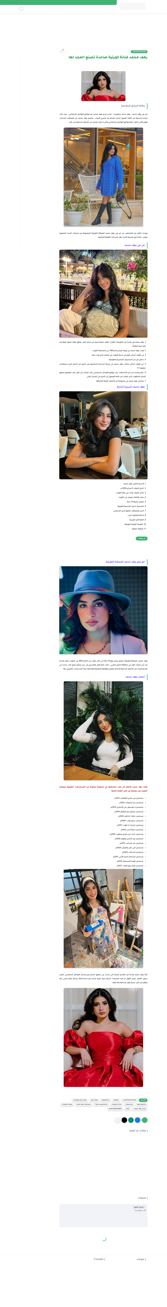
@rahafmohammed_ (139, 51)
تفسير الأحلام (108, 9)
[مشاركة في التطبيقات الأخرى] (117, 1120)
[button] (137, 1120)
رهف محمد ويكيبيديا (80, 1100)
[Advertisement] (83, 33)
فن (43, 9)
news (25, 2)
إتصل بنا (101, 2)
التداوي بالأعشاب (78, 9)
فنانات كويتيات (116, 1104)
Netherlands (51, 2)
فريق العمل (110, 2)
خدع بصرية (58, 9)
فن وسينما (129, 1104)
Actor (127, 1109)
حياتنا (67, 9)
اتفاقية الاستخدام (80, 2)
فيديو (38, 9)
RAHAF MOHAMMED (115, 1109)
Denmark (33, 2)
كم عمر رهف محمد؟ (101, 1104)
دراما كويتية (105, 1100)
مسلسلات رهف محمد (84, 1104)
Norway (41, 2)
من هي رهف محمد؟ (140, 1109)
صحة (89, 9)
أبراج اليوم (97, 9)
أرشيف (60, 2)
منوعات (49, 9)
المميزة (116, 1100)
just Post (68, 2)
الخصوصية (92, 2)
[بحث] (21, 9)
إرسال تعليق (139, 1207)
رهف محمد (94, 1100)
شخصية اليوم (141, 1104)
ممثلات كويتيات (67, 1104)
